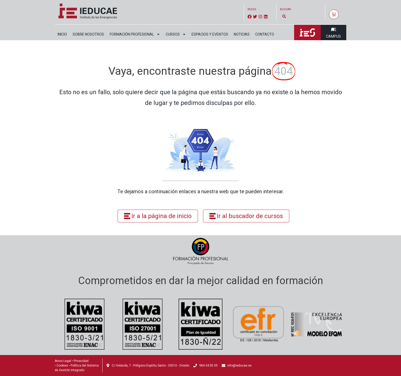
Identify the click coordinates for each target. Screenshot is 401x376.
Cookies (62, 365)
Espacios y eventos (210, 34)
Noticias (242, 34)
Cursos (176, 34)
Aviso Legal (63, 361)
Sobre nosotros (88, 34)
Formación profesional (135, 34)
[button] (284, 16)
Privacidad (81, 361)
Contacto (264, 34)
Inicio (62, 34)
